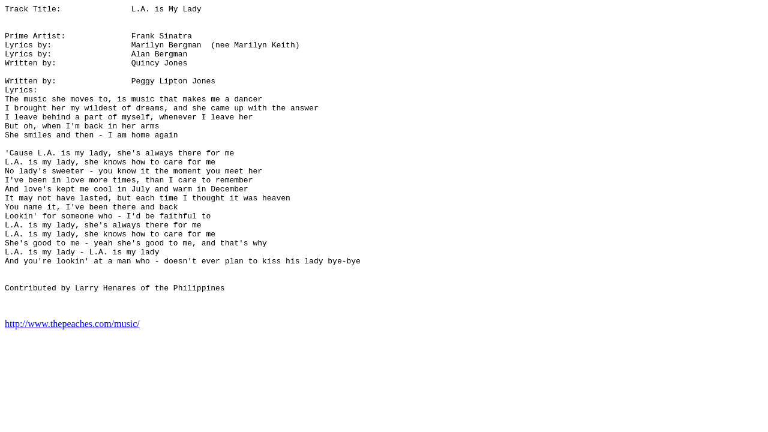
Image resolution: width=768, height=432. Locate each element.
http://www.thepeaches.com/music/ (72, 385)
